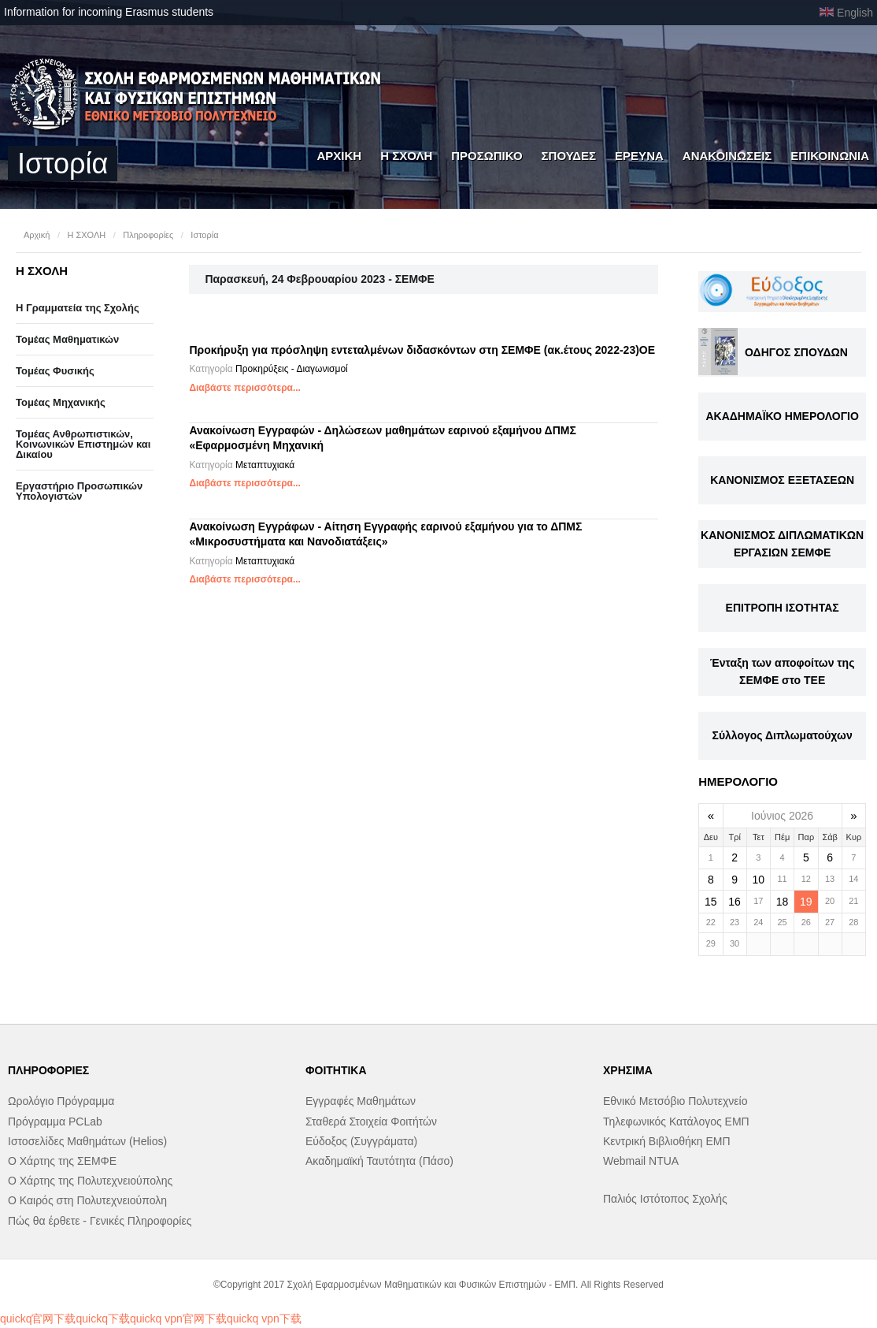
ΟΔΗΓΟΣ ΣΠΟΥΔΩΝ (796, 352)
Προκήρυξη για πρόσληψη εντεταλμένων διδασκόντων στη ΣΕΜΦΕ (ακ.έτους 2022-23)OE (422, 350)
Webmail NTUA (641, 1161)
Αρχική (37, 235)
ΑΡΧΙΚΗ (338, 155)
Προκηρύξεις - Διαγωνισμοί (291, 368)
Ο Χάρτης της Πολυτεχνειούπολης (90, 1180)
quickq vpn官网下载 (178, 1318)
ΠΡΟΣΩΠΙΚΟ (486, 155)
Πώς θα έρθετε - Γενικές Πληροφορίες (99, 1221)
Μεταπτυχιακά (264, 465)
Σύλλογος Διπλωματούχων (782, 735)
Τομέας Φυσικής (55, 371)
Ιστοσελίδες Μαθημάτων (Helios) (87, 1141)
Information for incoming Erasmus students (108, 12)
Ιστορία (204, 235)
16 (734, 901)
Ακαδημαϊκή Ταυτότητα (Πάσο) (379, 1161)
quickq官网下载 (38, 1318)
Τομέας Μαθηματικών (67, 339)
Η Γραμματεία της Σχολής (77, 308)
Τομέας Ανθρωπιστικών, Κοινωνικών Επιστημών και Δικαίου (83, 444)
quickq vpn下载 (264, 1318)
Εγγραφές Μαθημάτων (360, 1101)
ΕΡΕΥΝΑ (639, 155)
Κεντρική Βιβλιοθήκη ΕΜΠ (667, 1141)
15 (711, 901)
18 (782, 901)
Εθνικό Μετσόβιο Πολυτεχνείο (675, 1101)
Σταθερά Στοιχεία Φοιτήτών (371, 1121)
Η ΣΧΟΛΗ (406, 155)
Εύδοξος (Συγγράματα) (361, 1141)
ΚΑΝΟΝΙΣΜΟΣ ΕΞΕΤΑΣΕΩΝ (782, 480)
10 (759, 879)
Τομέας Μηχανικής (60, 402)
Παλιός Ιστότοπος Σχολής (665, 1198)
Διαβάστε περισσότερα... (245, 387)
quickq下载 (102, 1318)
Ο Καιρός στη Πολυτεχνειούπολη (87, 1200)
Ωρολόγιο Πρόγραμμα (61, 1101)
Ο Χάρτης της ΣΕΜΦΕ (62, 1161)
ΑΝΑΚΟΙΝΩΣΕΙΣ (727, 155)
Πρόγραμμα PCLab (55, 1121)
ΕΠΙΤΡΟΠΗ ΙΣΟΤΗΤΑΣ (782, 607)
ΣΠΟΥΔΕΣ (569, 155)
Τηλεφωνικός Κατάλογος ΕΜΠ (676, 1121)
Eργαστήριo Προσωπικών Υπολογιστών (79, 491)
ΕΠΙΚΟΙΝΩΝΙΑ (829, 155)
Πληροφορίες (148, 235)
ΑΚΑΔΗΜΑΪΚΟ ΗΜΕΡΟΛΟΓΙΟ (781, 416)
